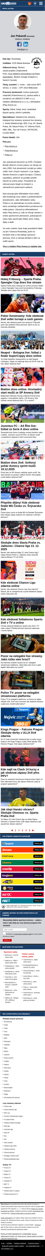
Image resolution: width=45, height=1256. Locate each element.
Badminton (7, 1091)
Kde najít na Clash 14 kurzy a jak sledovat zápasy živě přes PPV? (20, 772)
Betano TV (7, 1174)
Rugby (6, 1094)
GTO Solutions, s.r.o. (7, 1248)
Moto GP (6, 1132)
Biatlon (6, 1051)
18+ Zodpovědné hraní (32, 1246)
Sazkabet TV (8, 1181)
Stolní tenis (7, 1068)
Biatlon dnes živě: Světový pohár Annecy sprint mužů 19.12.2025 (18, 466)
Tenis (5, 1031)
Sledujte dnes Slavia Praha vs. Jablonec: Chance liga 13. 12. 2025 (21, 546)
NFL (5, 1139)
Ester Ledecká (8, 1142)
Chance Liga (8, 1106)
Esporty (6, 1074)
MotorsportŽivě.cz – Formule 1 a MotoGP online (11, 985)
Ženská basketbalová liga (11, 1159)
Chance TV (7, 1177)
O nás (3, 1243)
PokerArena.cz (11, 150)
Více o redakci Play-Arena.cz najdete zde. (22, 246)
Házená (6, 1064)
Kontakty (9, 1243)
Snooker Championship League (13, 1116)
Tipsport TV (7, 1171)
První (12, 830)
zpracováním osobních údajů (23, 934)
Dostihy (6, 1071)
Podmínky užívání (33, 1243)
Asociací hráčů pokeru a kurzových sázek (23, 1213)
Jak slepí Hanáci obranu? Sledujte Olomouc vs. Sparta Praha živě (19, 813)
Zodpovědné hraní (38, 1211)
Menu (41, 3)
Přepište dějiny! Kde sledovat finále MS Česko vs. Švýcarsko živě (21, 506)
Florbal (6, 1077)
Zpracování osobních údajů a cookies (13, 1246)
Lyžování (6, 1054)
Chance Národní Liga (10, 1109)
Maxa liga (7, 1126)
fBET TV (6, 1184)
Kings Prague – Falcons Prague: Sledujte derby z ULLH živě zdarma (22, 732)
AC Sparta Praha (9, 1119)
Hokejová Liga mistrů (10, 1146)
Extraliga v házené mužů (11, 1156)
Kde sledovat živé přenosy (12, 1097)
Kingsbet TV (7, 1187)
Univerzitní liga (8, 1129)
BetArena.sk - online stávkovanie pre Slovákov (11, 992)
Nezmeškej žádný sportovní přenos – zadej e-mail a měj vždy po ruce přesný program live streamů (22, 922)
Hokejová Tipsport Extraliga (12, 1123)
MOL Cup (7, 1113)
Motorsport (7, 1041)
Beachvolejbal (8, 1087)
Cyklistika (7, 1044)
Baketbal (6, 1035)
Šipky (5, 1048)
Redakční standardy (20, 1243)
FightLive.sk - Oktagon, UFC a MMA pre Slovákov (12, 1000)
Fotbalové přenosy (9, 1149)
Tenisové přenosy (9, 1152)
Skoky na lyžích (8, 1058)
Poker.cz (8, 155)
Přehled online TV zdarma (12, 1191)
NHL (5, 1136)
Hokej (6, 1028)
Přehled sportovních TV (11, 1194)
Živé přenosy (8, 1021)
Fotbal (6, 1025)
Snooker (6, 1084)
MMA (5, 1038)
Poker (6, 1081)
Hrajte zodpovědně (6, 1218)
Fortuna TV (7, 1167)
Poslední (33, 830)
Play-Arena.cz (11, 146)
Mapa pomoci (22, 1236)
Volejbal (6, 1061)
